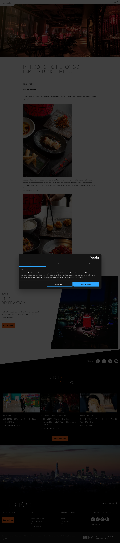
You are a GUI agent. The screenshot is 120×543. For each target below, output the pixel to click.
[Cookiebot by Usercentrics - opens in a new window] (91, 257)
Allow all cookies (86, 284)
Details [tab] (60, 264)
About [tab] (88, 264)
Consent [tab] (32, 264)
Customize (59, 284)
